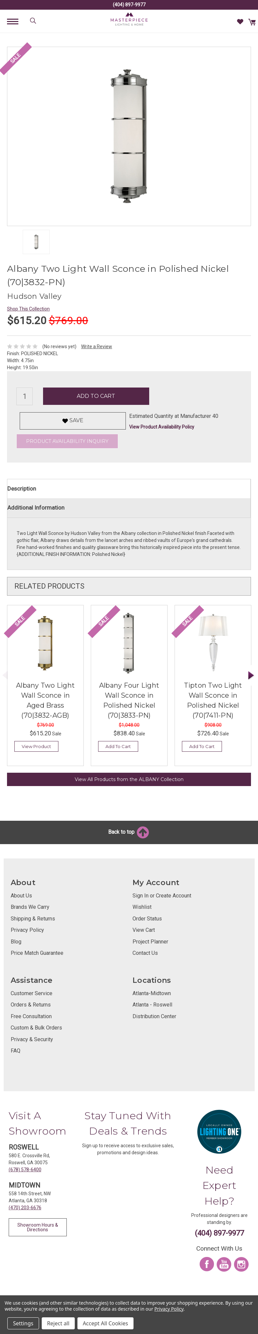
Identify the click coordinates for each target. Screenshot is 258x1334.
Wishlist (142, 907)
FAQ (15, 1051)
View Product (36, 746)
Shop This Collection (28, 308)
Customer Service (31, 993)
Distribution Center (154, 1016)
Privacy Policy (27, 930)
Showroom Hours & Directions (37, 1227)
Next (251, 675)
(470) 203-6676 (25, 1207)
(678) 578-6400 (25, 1169)
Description (21, 488)
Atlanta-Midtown (152, 993)
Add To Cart (118, 746)
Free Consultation (31, 1016)
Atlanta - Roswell (152, 1005)
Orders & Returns (31, 1005)
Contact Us (145, 953)
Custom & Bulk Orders (36, 1028)
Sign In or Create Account (162, 895)
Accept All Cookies (105, 1323)
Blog (16, 941)
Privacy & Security (32, 1039)
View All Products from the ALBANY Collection (129, 779)
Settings (23, 1323)
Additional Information (35, 507)
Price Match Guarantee (37, 953)
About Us (21, 895)
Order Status (147, 918)
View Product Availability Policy (161, 427)
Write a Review (96, 346)
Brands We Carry (30, 907)
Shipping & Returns (33, 918)
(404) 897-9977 (129, 4)
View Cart (144, 930)
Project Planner (150, 941)
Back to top (129, 832)
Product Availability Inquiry (67, 441)
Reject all (58, 1323)
